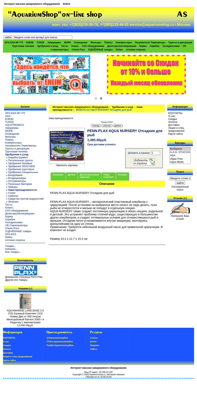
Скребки (154, 46)
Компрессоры (124, 42)
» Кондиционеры (15, 178)
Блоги (93, 341)
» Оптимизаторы (15, 181)
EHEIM (29, 42)
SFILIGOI (10, 234)
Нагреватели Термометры (150, 42)
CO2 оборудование (93, 46)
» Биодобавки (13, 175)
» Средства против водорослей (24, 198)
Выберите (180, 149)
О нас (171, 116)
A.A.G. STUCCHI (180, 152)
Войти (66, 4)
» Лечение (11, 201)
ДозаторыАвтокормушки (121, 46)
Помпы (108, 42)
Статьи (94, 338)
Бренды (180, 142)
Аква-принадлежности (61, 118)
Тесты (64, 46)
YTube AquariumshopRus (59, 341)
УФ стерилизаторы (16, 225)
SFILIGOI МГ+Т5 (14, 42)
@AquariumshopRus (57, 338)
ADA (7, 116)
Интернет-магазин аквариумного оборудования (32, 4)
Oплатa (172, 121)
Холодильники (171, 46)
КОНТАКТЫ (175, 113)
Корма (143, 46)
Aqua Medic (180, 162)
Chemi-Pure (78, 49)
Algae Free (180, 159)
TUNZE (40, 42)
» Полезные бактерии (18, 183)
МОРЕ (67, 42)
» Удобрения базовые (18, 163)
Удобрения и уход (122, 107)
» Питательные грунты (19, 160)
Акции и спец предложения (176, 129)
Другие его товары (16, 279)
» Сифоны (11, 195)
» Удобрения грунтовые (19, 169)
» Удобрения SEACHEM (20, 166)
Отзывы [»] (180, 198)
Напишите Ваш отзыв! (180, 216)
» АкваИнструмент (16, 157)
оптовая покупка (135, 49)
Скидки (172, 119)
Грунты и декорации (180, 42)
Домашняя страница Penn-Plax (24, 276)
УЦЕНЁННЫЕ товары (100, 49)
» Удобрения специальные (21, 172)
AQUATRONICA (14, 124)
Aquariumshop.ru (97, 374)
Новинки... (11, 248)
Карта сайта (175, 133)
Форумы (94, 345)
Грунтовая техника (23, 46)
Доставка (173, 124)
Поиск (180, 171)
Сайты (93, 349)
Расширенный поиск (180, 188)
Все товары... (13, 251)
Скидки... (10, 245)
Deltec (119, 49)
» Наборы (11, 186)
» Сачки (10, 192)
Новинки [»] (25, 288)
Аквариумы (54, 42)
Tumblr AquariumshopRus (60, 345)
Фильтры (95, 42)
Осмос (75, 46)
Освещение (80, 42)
